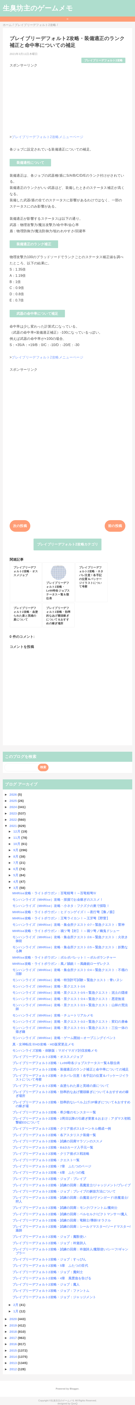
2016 (13, 1344)
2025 (13, 801)
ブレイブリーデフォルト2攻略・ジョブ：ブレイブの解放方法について (64, 1191)
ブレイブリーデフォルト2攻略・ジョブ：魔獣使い (49, 1236)
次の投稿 (20, 526)
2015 (13, 1350)
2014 (13, 1356)
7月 (16, 862)
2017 (13, 1338)
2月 (16, 1305)
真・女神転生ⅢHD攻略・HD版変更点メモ (43, 1044)
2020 (13, 1319)
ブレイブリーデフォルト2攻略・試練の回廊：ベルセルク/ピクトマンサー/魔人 (70, 1214)
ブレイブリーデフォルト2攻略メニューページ (47, 137)
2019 (13, 1325)
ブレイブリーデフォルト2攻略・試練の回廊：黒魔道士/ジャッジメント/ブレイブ (71, 1185)
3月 (16, 888)
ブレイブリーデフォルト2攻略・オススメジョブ (47, 1057)
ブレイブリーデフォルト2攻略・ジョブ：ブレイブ (49, 1179)
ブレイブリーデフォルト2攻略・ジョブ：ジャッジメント (54, 1297)
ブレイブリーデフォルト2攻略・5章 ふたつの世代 (50, 1265)
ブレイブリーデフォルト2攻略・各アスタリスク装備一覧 (54, 1135)
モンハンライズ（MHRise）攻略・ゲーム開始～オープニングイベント (64, 1038)
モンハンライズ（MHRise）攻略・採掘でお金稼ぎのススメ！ (57, 899)
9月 (16, 850)
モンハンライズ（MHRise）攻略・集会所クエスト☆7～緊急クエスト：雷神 (68, 924)
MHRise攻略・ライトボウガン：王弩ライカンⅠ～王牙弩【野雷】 (61, 918)
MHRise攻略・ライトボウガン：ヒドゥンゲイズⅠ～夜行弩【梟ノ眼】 (64, 912)
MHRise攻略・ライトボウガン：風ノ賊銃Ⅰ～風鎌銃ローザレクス (61, 963)
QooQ (74, 1403)
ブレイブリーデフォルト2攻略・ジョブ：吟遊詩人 (49, 1243)
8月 (16, 856)
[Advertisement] (68, 98)
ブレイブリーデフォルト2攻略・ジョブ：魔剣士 (47, 1272)
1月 (16, 1311)
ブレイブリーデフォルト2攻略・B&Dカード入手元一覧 (52, 1147)
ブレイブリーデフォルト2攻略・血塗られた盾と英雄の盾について (60, 1085)
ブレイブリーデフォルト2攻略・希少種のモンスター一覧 (54, 1112)
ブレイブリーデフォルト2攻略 (103, 60)
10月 (17, 844)
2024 (13, 807)
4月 (16, 881)
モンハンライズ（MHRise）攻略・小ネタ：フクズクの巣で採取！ (61, 906)
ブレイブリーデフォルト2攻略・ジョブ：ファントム (51, 1290)
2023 (13, 813)
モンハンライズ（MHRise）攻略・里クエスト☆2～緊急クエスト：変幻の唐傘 (70, 1021)
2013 (13, 1363)
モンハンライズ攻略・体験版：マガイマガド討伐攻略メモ (54, 1050)
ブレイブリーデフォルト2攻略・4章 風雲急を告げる (51, 1278)
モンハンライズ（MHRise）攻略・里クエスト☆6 (48, 986)
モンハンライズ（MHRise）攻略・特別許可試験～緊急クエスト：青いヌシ (67, 980)
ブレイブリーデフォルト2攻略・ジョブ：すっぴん (49, 1259)
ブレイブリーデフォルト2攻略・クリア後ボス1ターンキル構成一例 (61, 1128)
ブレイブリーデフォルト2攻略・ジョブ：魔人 (46, 1284)
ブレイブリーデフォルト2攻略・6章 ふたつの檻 (48, 1172)
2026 (13, 794)
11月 (17, 837)
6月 (16, 869)
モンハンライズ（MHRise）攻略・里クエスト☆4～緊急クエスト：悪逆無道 (68, 999)
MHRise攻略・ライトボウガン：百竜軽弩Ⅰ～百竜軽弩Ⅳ (54, 893)
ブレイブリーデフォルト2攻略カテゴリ (67, 544)
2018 (13, 1331)
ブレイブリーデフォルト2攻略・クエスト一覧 (46, 1160)
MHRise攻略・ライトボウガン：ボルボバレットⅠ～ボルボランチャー (64, 957)
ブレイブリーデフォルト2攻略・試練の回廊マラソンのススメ (57, 1141)
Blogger (74, 1388)
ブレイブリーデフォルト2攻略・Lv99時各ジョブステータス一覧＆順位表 (66, 1063)
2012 (13, 1369)
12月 (17, 831)
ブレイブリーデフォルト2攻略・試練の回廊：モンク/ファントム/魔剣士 (65, 1207)
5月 (16, 875)
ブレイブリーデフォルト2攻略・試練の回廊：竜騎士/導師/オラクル (61, 1220)
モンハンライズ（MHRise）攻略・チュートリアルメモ (52, 1015)
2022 (13, 819)
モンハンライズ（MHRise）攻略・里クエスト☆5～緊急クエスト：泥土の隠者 (70, 992)
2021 (13, 826)
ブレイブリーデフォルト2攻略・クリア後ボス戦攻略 (51, 1153)
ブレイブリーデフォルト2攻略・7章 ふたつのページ (51, 1166)
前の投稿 (115, 526)
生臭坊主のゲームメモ (38, 8)
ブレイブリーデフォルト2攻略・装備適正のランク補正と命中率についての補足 (70, 1069)
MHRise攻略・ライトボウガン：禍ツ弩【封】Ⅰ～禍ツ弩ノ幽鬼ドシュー (65, 931)
